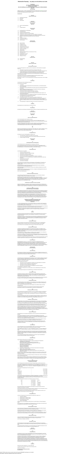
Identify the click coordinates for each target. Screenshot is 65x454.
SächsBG (41, 10)
